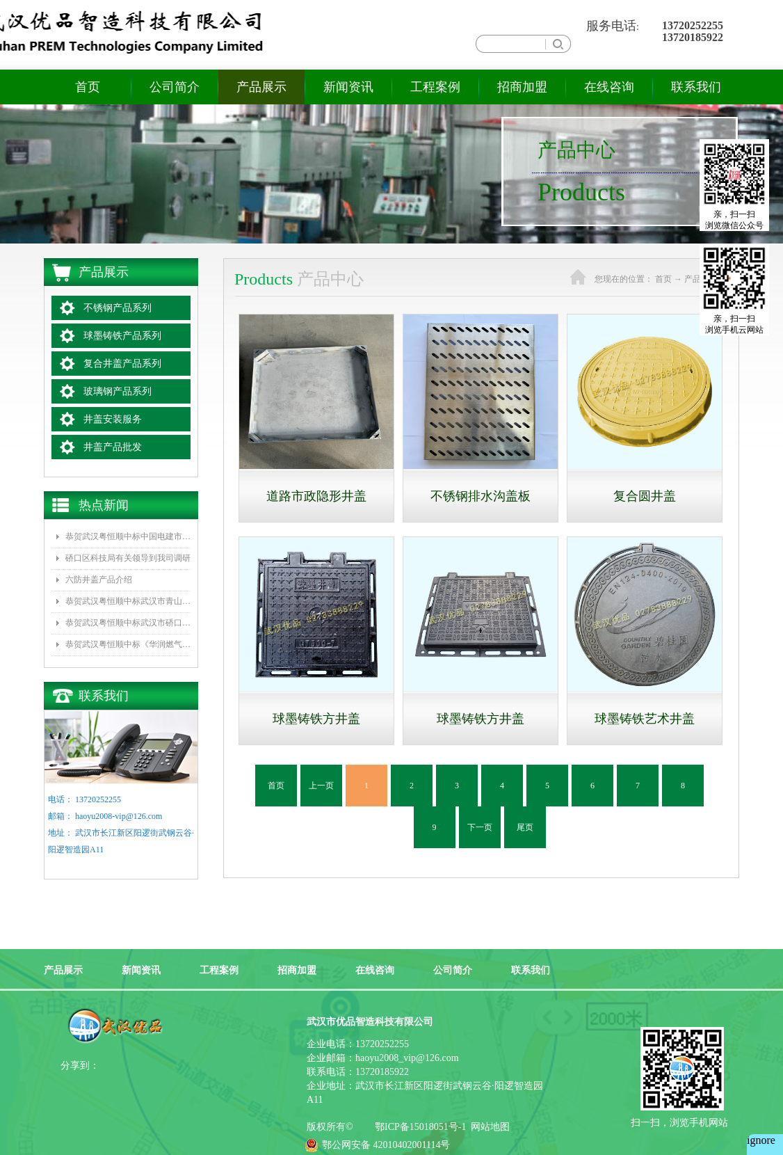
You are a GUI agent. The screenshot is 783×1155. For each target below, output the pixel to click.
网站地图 (488, 1127)
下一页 (479, 827)
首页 (87, 87)
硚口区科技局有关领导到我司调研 (128, 558)
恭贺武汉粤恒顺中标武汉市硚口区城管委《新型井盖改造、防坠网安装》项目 (128, 623)
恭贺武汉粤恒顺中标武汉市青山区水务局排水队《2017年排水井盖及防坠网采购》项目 (128, 601)
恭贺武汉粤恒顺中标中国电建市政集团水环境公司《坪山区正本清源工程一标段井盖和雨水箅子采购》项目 (128, 536)
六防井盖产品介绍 (98, 579)
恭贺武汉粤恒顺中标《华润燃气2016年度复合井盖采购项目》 (128, 644)
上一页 (321, 785)
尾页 (525, 827)
